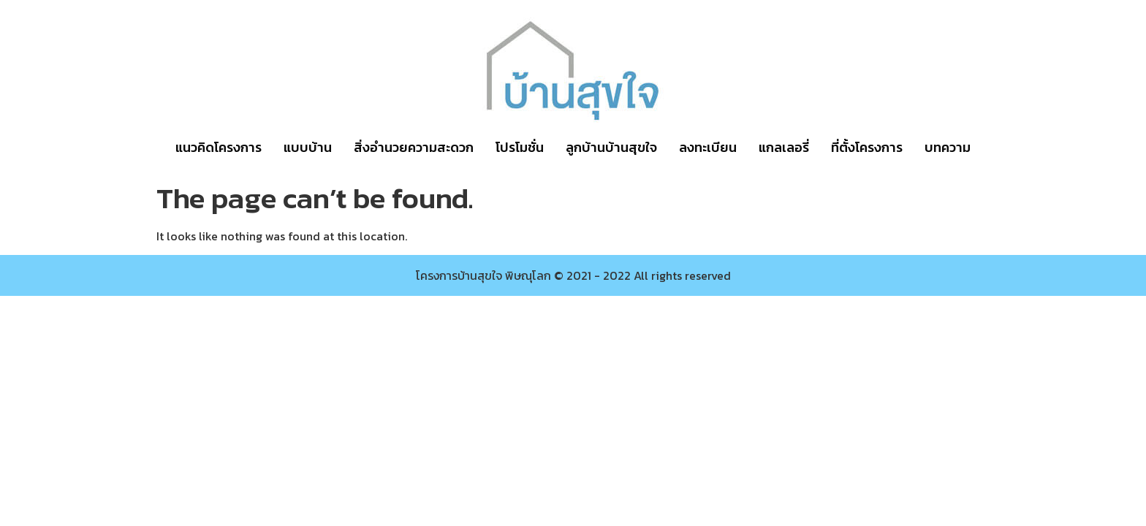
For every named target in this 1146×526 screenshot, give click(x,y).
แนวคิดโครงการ (218, 147)
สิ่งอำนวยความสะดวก (414, 147)
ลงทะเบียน (708, 147)
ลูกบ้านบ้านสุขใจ (611, 147)
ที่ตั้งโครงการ (867, 147)
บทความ (948, 147)
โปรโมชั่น (520, 147)
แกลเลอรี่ (784, 147)
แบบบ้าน (308, 147)
